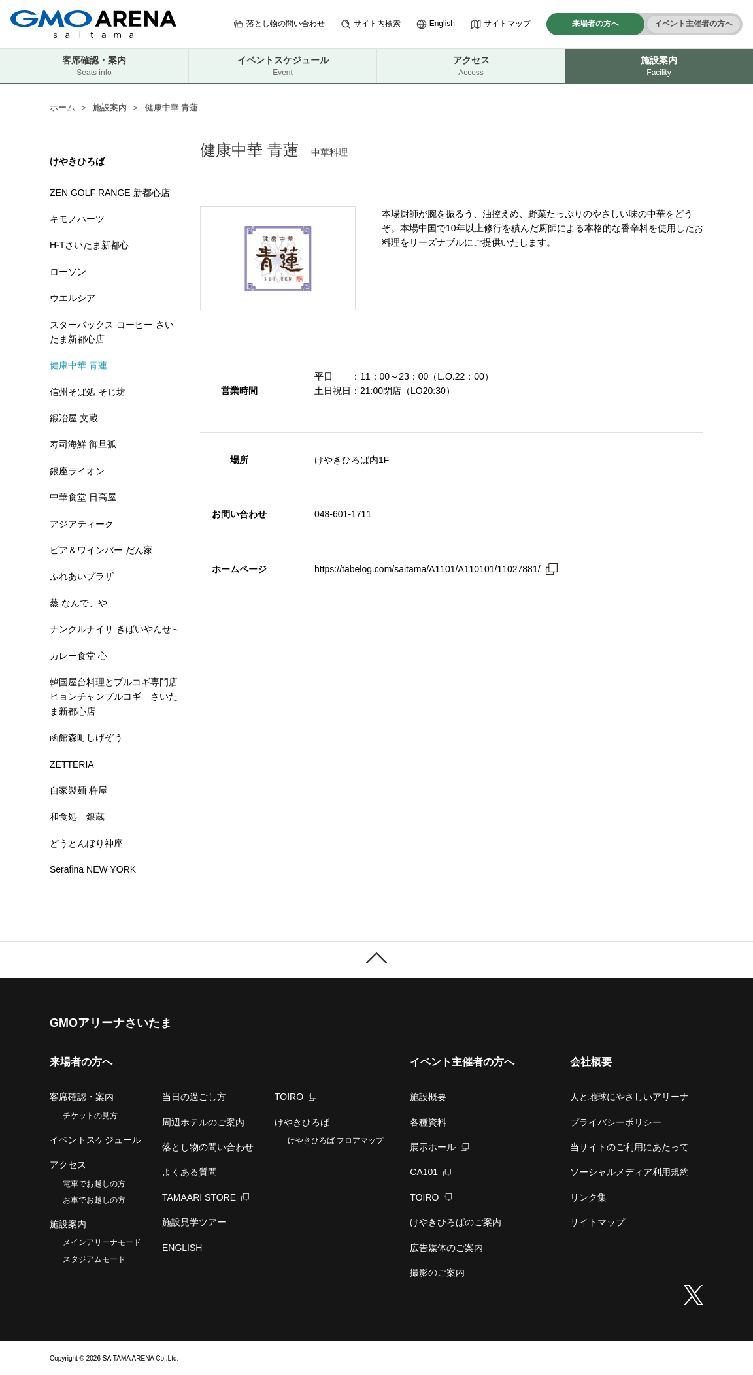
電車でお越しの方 (94, 1183)
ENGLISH (182, 1247)
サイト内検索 (371, 24)
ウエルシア (72, 298)
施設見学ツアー (194, 1222)
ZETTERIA (72, 764)
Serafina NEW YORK (93, 869)
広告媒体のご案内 (446, 1247)
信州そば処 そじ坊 (88, 392)
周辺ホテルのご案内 (203, 1122)
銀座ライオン (77, 471)
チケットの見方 (90, 1115)
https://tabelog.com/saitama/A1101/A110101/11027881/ (427, 569)
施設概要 (428, 1097)
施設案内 (110, 107)
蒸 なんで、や (83, 603)
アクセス (471, 66)
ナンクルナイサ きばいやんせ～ (115, 629)
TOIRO (295, 1097)
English (435, 24)
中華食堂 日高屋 (83, 497)
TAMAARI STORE (205, 1197)
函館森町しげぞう (86, 737)
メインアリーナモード (102, 1242)
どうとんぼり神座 (86, 843)
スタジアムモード (94, 1259)
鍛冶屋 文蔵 (74, 418)
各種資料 (428, 1122)
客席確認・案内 (94, 66)
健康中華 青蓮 (78, 365)
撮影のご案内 (437, 1272)
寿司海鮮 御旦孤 (83, 444)
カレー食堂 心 (78, 656)
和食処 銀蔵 (77, 816)
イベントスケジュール (282, 66)
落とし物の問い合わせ (279, 24)
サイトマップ (501, 24)
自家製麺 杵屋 (78, 790)
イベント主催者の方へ (693, 23)
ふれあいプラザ (82, 576)
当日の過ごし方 (194, 1097)
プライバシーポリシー (615, 1122)
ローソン (68, 272)
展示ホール (439, 1147)
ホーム (62, 107)
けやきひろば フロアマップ (336, 1140)
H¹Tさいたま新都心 (89, 245)
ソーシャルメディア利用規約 (629, 1172)
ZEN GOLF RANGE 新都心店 (110, 192)
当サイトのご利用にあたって (629, 1147)
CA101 (430, 1172)
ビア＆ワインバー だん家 (101, 550)
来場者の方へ (595, 23)
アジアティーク (82, 524)
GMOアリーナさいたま (111, 1022)
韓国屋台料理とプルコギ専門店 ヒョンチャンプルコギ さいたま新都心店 (114, 697)
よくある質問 (189, 1172)
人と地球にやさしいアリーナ (629, 1097)
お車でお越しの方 (94, 1200)
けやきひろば (302, 1122)
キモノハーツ (77, 219)
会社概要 (591, 1061)
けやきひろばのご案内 (455, 1222)
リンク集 (588, 1197)
